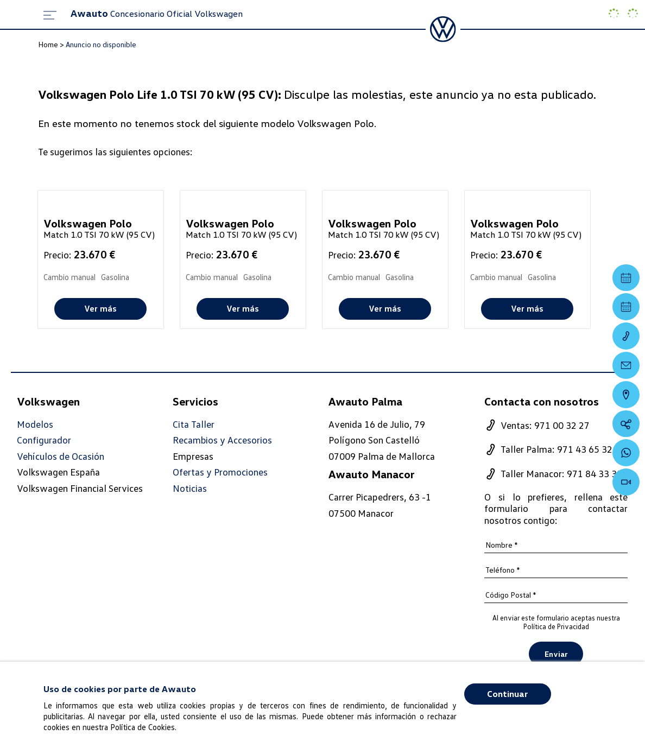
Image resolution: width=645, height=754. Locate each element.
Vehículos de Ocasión (60, 456)
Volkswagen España (58, 472)
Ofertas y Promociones (220, 472)
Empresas (193, 456)
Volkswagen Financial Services (80, 488)
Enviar (556, 654)
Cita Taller (193, 424)
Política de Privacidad (556, 626)
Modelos (35, 424)
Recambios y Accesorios (223, 440)
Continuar (507, 693)
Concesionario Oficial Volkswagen (157, 13)
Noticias (190, 488)
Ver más (100, 308)
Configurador (44, 440)
